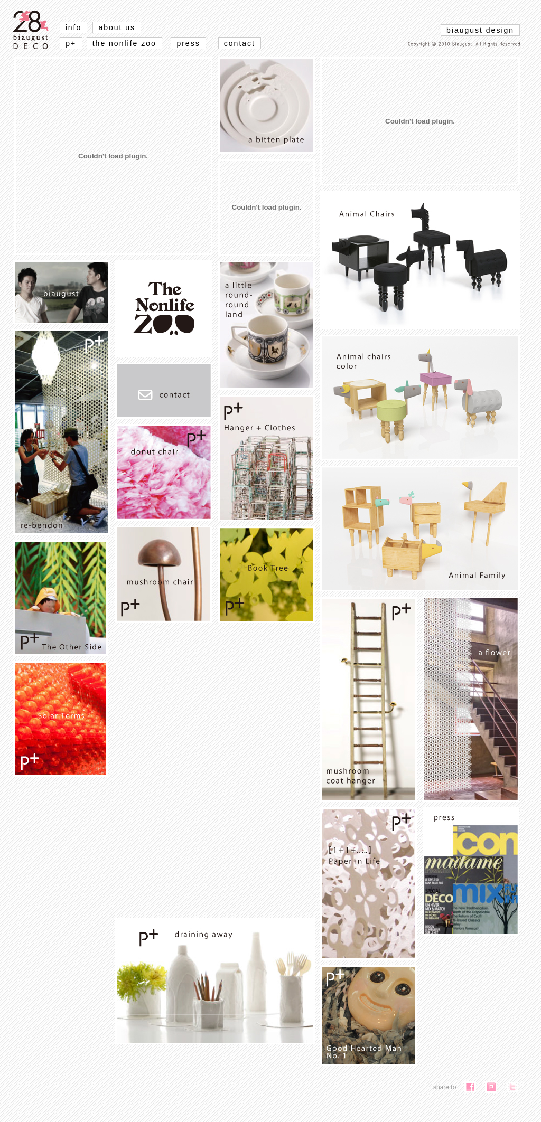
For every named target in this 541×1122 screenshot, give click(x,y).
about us (116, 27)
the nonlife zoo (124, 43)
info (74, 27)
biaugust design (480, 30)
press (188, 43)
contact (239, 43)
